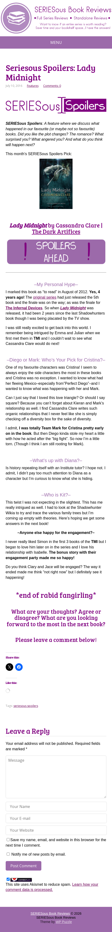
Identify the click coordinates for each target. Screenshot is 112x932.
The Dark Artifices (56, 231)
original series (44, 297)
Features (33, 86)
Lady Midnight (73, 308)
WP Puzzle (64, 922)
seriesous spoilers (25, 706)
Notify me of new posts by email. (38, 854)
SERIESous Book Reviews (50, 913)
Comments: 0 (52, 86)
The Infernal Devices (24, 308)
